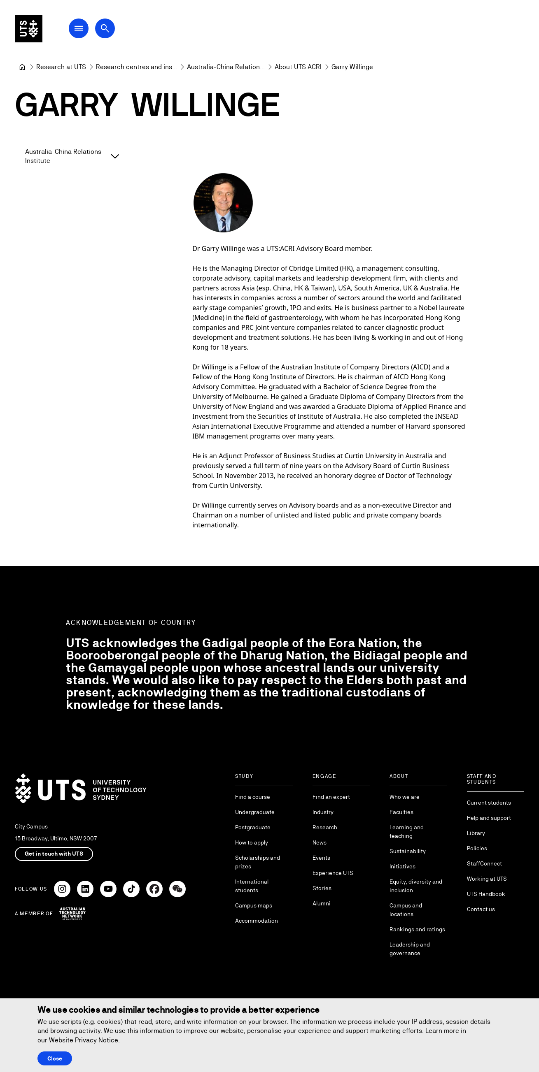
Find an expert (331, 797)
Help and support (489, 817)
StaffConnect (484, 863)
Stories (322, 888)
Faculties (401, 812)
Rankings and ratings (417, 929)
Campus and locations (406, 909)
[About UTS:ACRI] (298, 67)
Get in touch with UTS (54, 853)
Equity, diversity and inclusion (416, 885)
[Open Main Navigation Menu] (84, 29)
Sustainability (408, 851)
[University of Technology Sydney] (22, 67)
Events (321, 857)
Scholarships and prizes (257, 862)
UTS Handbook (486, 894)
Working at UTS (487, 878)
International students (251, 885)
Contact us (481, 909)
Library (476, 833)
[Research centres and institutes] (136, 67)
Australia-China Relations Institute (63, 156)
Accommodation (256, 920)
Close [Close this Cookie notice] (54, 1058)
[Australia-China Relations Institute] (226, 67)
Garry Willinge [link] (352, 67)
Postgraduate (253, 827)
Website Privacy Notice (83, 1040)
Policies (477, 848)
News (320, 842)
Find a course (252, 797)
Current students (489, 802)
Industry (323, 812)
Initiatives (402, 866)
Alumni (322, 903)
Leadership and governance (410, 948)
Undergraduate (255, 812)
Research (325, 827)
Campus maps (253, 905)
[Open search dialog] (110, 29)
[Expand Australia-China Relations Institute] (114, 157)
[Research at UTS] (61, 67)
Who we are (405, 797)
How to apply (251, 842)
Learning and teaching (407, 831)
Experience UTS (333, 873)
